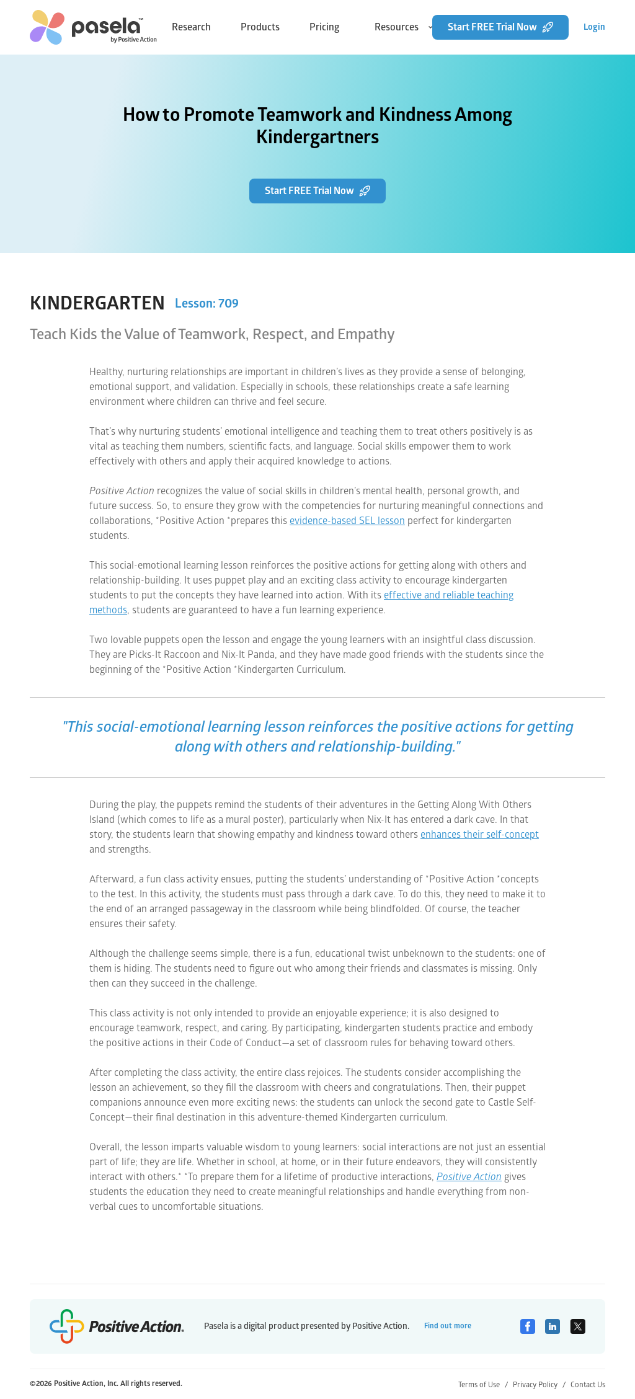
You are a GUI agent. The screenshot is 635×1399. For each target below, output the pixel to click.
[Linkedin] (552, 1326)
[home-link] (93, 27)
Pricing (324, 27)
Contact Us (588, 1385)
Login (594, 27)
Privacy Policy (539, 1385)
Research (191, 27)
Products (260, 27)
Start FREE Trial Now (500, 27)
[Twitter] (577, 1326)
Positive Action (469, 1177)
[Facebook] (527, 1326)
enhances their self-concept (479, 834)
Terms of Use (483, 1385)
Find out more (447, 1326)
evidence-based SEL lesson (347, 521)
